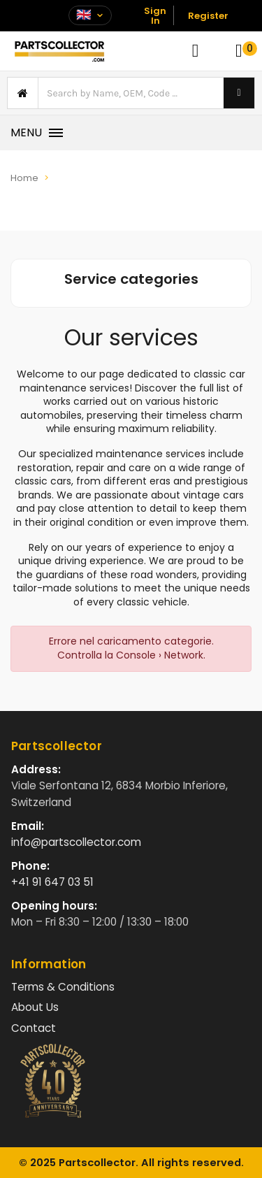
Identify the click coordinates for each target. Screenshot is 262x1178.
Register (208, 15)
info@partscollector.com (76, 842)
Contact (33, 1028)
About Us (35, 1007)
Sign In (155, 15)
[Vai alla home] (59, 51)
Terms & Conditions (63, 986)
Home (24, 178)
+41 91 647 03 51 (52, 882)
